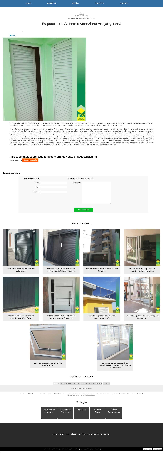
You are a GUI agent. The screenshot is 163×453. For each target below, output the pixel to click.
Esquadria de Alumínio (49, 411)
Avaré (63, 383)
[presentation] (37, 199)
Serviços (99, 3)
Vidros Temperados (114, 411)
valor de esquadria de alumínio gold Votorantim (142, 317)
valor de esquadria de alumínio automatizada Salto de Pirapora (61, 270)
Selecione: (56, 383)
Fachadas (81, 410)
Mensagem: (91, 193)
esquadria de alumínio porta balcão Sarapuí (102, 270)
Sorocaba (91, 383)
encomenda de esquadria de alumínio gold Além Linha (142, 270)
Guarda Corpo (97, 411)
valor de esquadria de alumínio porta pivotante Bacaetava (61, 317)
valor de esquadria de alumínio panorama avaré (102, 317)
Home (28, 3)
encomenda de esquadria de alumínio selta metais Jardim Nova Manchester (115, 365)
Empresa (51, 3)
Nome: (50, 183)
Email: (51, 187)
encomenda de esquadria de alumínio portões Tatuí (21, 317)
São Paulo (106, 383)
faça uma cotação (30, 160)
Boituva (68, 383)
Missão (75, 3)
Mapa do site (103, 434)
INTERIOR (76, 383)
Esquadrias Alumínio (65, 411)
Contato (124, 3)
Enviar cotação (83, 210)
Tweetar (12, 35)
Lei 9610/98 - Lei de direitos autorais (85, 395)
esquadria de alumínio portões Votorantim (21, 270)
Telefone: (50, 192)
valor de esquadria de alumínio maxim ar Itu (48, 364)
